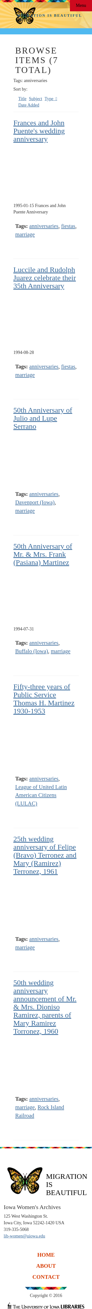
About (46, 1266)
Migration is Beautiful (49, 15)
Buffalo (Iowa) (31, 651)
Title (22, 98)
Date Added (28, 105)
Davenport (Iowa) (35, 502)
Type (49, 98)
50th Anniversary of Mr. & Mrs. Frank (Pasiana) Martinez (42, 554)
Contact (46, 1277)
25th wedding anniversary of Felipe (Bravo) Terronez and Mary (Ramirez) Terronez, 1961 (44, 855)
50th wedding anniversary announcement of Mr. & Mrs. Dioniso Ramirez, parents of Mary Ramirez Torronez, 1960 (44, 1006)
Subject (35, 98)
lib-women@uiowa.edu (24, 1236)
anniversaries (43, 226)
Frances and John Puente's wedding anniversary (39, 131)
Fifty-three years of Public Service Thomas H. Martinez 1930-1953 (43, 698)
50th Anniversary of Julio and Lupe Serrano (42, 418)
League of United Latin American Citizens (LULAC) (41, 795)
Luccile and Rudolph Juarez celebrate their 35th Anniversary (44, 277)
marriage (25, 234)
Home (46, 1255)
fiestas (68, 226)
